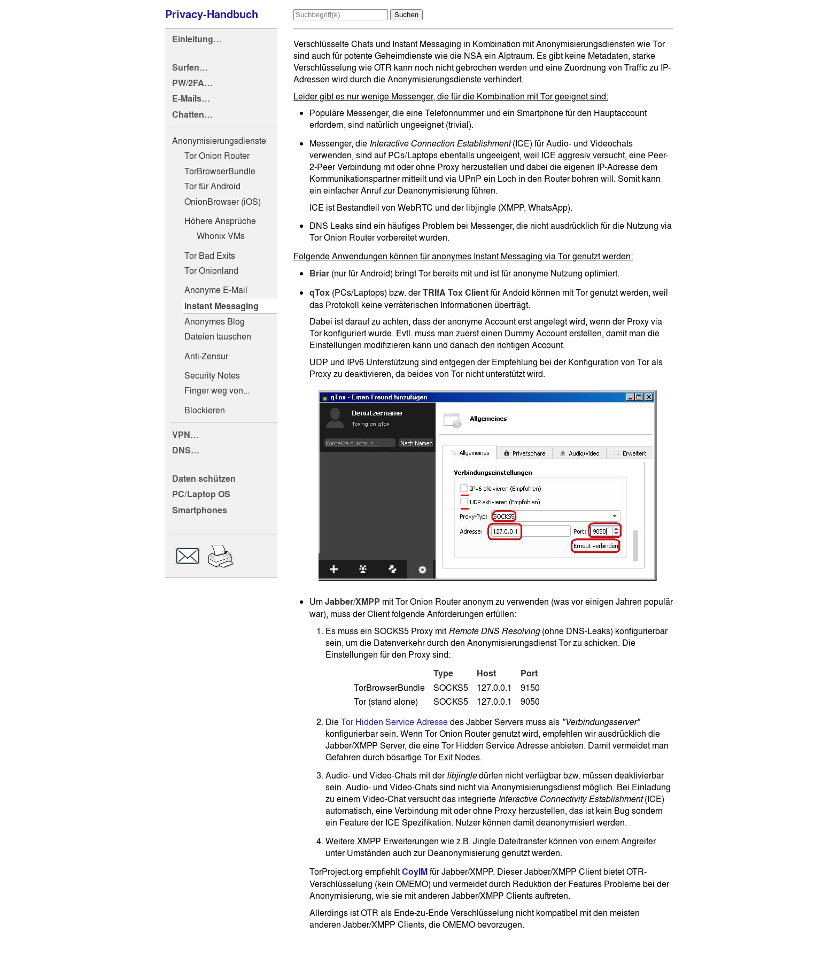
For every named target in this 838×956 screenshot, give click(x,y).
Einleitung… (197, 39)
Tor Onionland (211, 270)
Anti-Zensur (206, 356)
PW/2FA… (192, 83)
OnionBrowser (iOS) (222, 201)
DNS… (185, 450)
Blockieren (204, 410)
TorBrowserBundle (219, 171)
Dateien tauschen (217, 336)
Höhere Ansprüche (220, 221)
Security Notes (212, 375)
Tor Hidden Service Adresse (394, 722)
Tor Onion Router (217, 155)
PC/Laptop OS (201, 494)
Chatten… (192, 115)
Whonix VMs (221, 236)
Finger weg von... (217, 390)
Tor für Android (212, 186)
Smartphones (199, 510)
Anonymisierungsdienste (219, 141)
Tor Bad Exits (209, 255)
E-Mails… (191, 98)
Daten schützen (204, 479)
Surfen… (190, 67)
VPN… (185, 435)
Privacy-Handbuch (211, 14)
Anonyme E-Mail (215, 290)
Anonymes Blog (214, 321)
